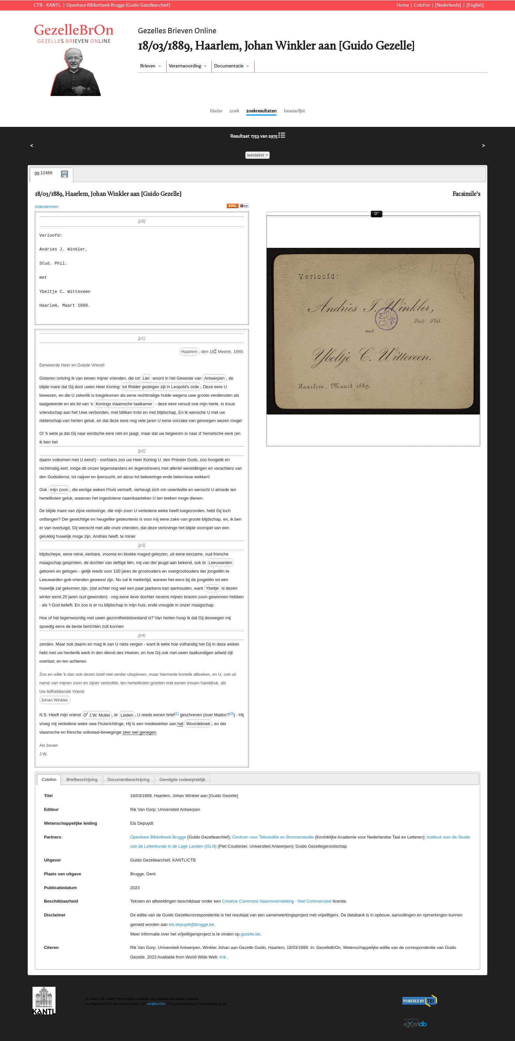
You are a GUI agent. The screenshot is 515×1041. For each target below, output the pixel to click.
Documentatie (228, 66)
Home (403, 5)
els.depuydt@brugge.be (191, 924)
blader (216, 111)
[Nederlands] (448, 5)
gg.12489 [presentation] (43, 172)
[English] (475, 5)
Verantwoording (185, 66)
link (223, 957)
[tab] (51, 175)
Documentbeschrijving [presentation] (128, 779)
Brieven (147, 66)
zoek (234, 111)
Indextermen (46, 206)
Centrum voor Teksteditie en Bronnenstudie (273, 837)
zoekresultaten (261, 111)
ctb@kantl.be (156, 1004)
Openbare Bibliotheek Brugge (158, 837)
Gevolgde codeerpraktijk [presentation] (182, 779)
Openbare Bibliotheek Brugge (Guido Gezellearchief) (118, 5)
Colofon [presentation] (49, 779)
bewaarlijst (294, 111)
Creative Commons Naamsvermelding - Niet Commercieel (276, 901)
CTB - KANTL (47, 5)
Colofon (422, 5)
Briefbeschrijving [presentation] (82, 779)
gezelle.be (250, 934)
